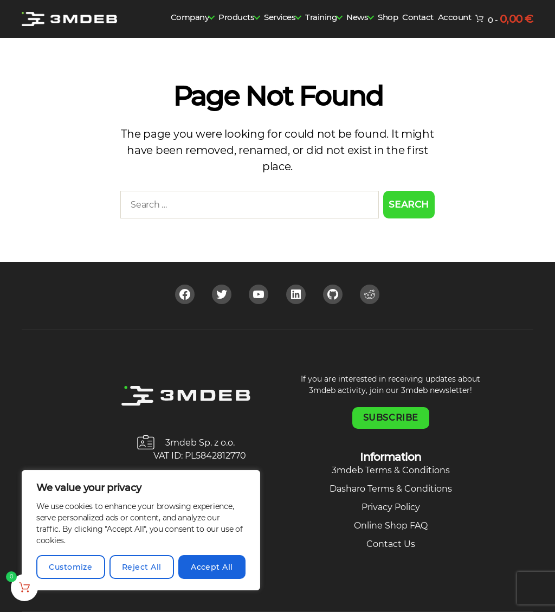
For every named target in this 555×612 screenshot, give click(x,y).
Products (236, 17)
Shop (388, 17)
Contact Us (390, 544)
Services (279, 17)
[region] (141, 530)
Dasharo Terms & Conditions (391, 489)
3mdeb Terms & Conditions (391, 470)
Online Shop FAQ (391, 525)
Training (321, 17)
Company (190, 17)
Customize (70, 567)
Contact (418, 17)
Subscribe (390, 418)
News (357, 17)
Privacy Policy (391, 507)
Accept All (212, 567)
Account (455, 17)
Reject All (142, 567)
